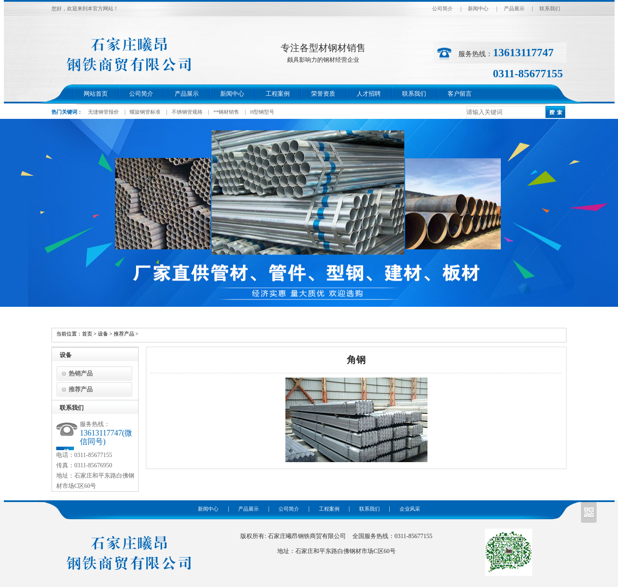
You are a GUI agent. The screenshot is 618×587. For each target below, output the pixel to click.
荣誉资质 (323, 94)
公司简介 (442, 9)
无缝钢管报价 (103, 112)
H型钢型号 (262, 112)
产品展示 (514, 9)
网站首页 (96, 94)
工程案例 (278, 94)
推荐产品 (124, 334)
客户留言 (460, 94)
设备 (103, 334)
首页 (87, 334)
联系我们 (549, 9)
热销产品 (81, 373)
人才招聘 (369, 94)
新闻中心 (478, 9)
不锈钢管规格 (187, 112)
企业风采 (410, 509)
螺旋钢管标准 (145, 112)
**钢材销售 (226, 112)
